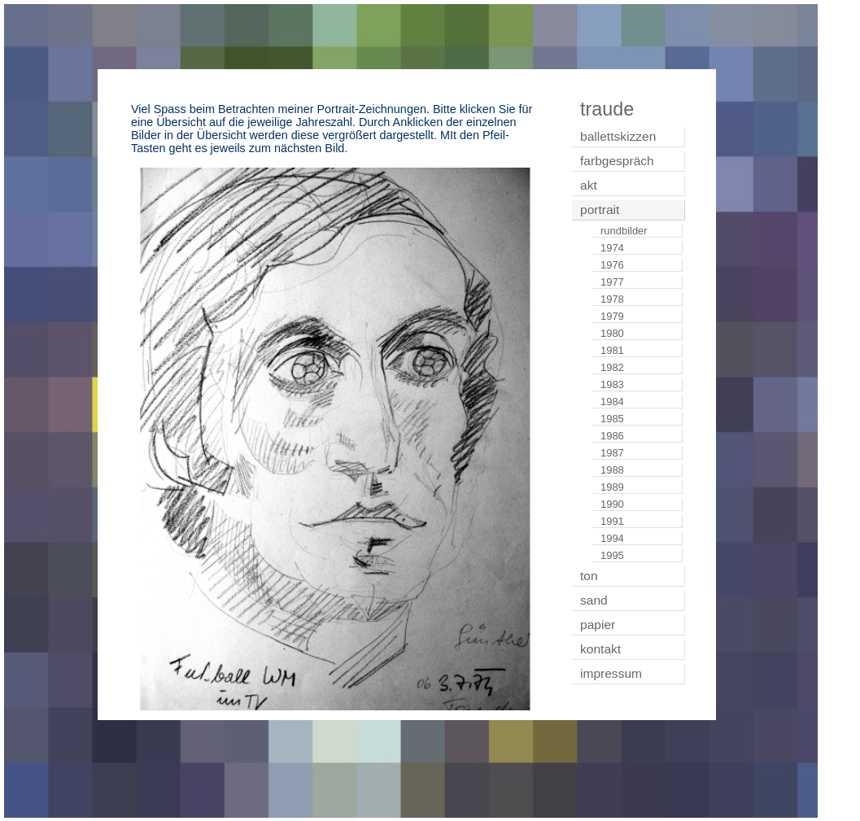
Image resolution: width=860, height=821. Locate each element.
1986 (612, 436)
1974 (612, 248)
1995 (612, 555)
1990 (612, 504)
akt (588, 185)
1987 (612, 453)
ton (589, 576)
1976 (612, 265)
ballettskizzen (618, 136)
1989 (612, 487)
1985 (612, 419)
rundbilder (624, 231)
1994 (612, 538)
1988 (612, 470)
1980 (612, 333)
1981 (612, 350)
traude (607, 109)
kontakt (600, 649)
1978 (612, 299)
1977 (612, 282)
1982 (612, 367)
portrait (599, 209)
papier (597, 624)
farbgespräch (617, 161)
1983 (612, 384)
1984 (612, 401)
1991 (612, 521)
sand (594, 600)
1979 (612, 316)
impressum (611, 673)
